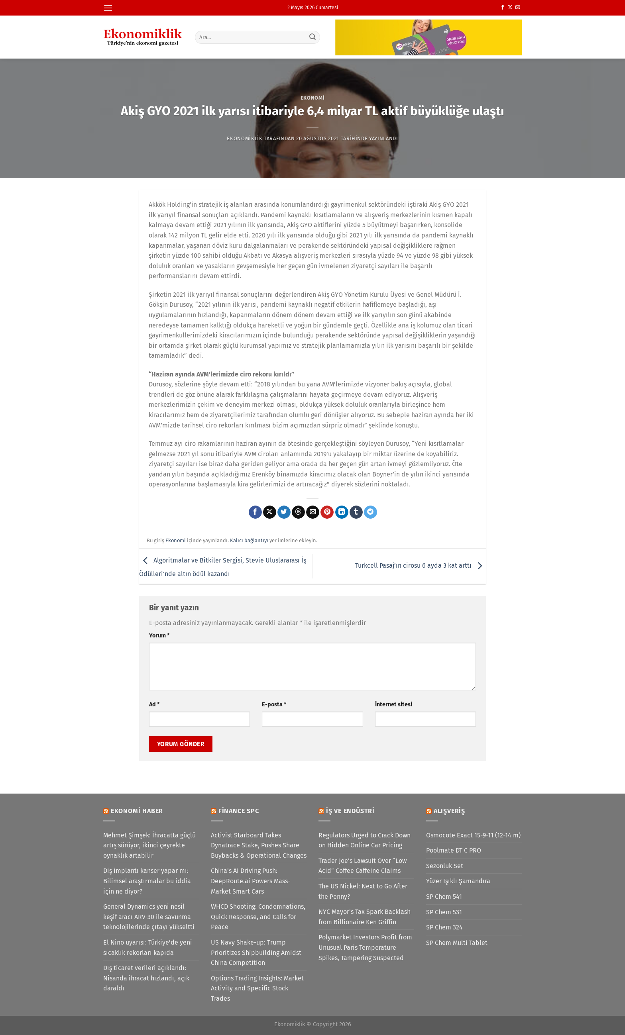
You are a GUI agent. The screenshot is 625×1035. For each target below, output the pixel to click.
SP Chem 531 (444, 912)
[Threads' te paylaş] (298, 512)
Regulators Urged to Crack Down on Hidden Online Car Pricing (364, 840)
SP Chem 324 (444, 927)
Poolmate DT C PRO (453, 850)
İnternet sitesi (393, 704)
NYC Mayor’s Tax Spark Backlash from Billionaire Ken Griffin (364, 917)
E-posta (274, 704)
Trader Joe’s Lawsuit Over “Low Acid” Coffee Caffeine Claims (362, 866)
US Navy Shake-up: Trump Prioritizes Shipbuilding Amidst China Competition (256, 952)
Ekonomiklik (244, 138)
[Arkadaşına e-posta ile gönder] (312, 512)
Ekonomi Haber (137, 811)
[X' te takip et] (510, 7)
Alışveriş (449, 811)
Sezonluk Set (444, 866)
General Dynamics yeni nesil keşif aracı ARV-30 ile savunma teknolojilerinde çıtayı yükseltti (149, 917)
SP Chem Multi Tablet (456, 943)
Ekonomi (313, 98)
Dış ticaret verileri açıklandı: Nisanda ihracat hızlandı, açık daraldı (146, 978)
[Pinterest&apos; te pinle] (327, 512)
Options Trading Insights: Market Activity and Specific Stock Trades (257, 988)
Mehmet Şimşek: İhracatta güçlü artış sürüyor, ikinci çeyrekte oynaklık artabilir (149, 845)
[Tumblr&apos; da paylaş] (356, 512)
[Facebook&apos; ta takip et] (502, 7)
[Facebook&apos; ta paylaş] (255, 512)
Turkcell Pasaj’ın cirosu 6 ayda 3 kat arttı (420, 566)
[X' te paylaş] (269, 512)
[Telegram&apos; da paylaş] (370, 512)
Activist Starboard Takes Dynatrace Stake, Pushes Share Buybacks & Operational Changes (259, 845)
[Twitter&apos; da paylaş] (284, 512)
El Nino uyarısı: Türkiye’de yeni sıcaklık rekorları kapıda (147, 948)
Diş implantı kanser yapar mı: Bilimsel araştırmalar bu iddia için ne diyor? (147, 881)
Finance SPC (238, 811)
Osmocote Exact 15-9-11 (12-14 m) (473, 835)
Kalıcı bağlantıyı (249, 540)
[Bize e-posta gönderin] (517, 7)
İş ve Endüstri (350, 811)
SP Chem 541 (444, 896)
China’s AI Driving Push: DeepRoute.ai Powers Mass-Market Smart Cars (250, 881)
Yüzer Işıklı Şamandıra (458, 881)
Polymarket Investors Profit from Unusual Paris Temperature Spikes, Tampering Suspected (365, 947)
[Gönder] (313, 37)
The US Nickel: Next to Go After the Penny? (362, 891)
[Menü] (108, 8)
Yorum (159, 635)
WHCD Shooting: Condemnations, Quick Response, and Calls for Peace (258, 917)
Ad (154, 704)
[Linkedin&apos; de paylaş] (341, 512)
